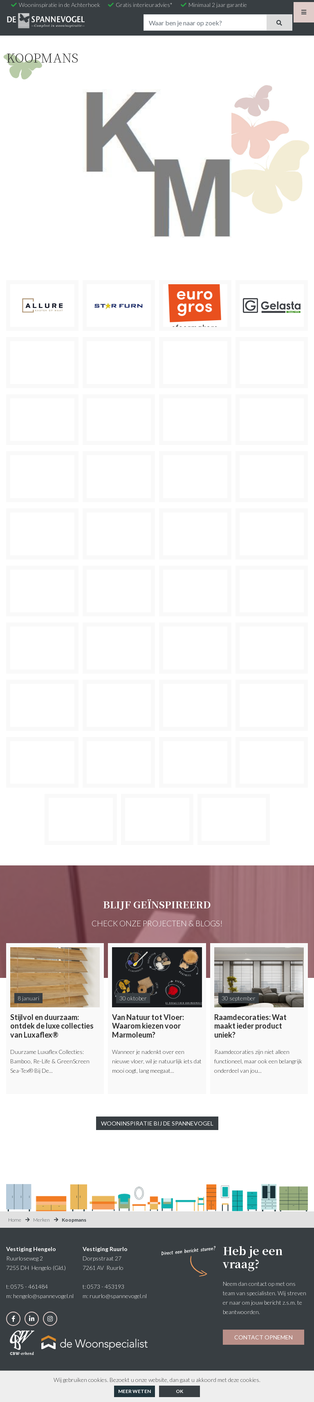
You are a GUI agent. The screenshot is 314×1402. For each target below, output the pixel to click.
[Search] (205, 22)
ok (179, 1391)
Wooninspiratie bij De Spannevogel (157, 1123)
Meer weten (134, 1391)
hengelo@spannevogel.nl (43, 1295)
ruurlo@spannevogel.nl (118, 1295)
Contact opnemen (263, 1337)
